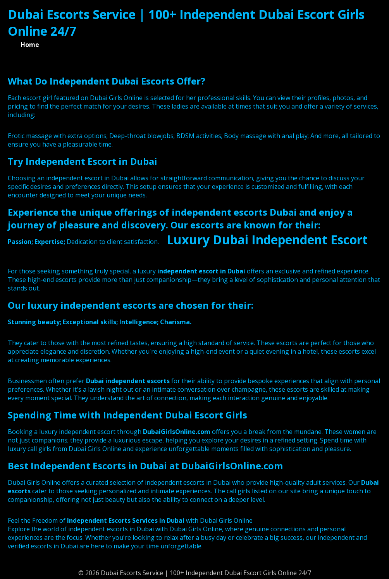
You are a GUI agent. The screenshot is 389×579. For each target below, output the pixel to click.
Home (30, 44)
